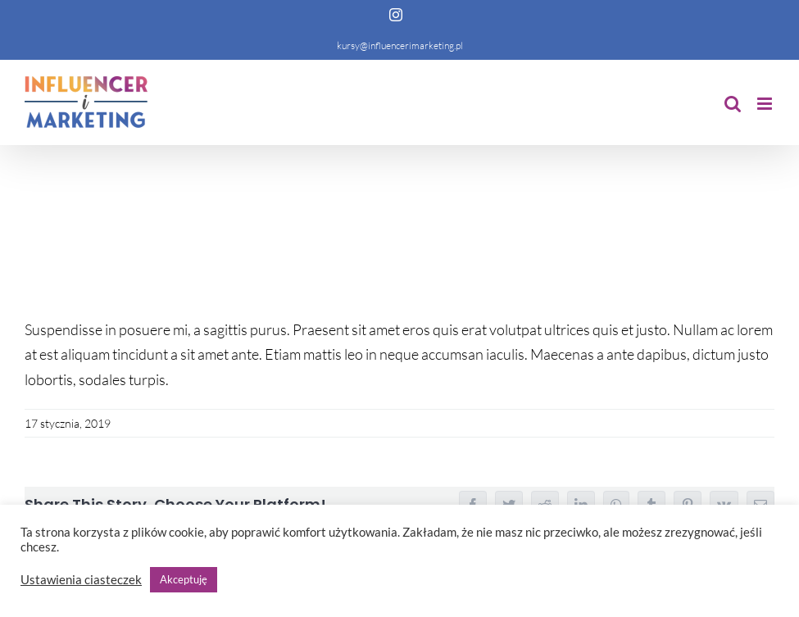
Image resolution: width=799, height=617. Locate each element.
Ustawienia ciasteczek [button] (81, 580)
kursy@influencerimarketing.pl (400, 45)
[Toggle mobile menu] (765, 103)
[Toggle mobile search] (732, 103)
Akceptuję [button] (183, 579)
